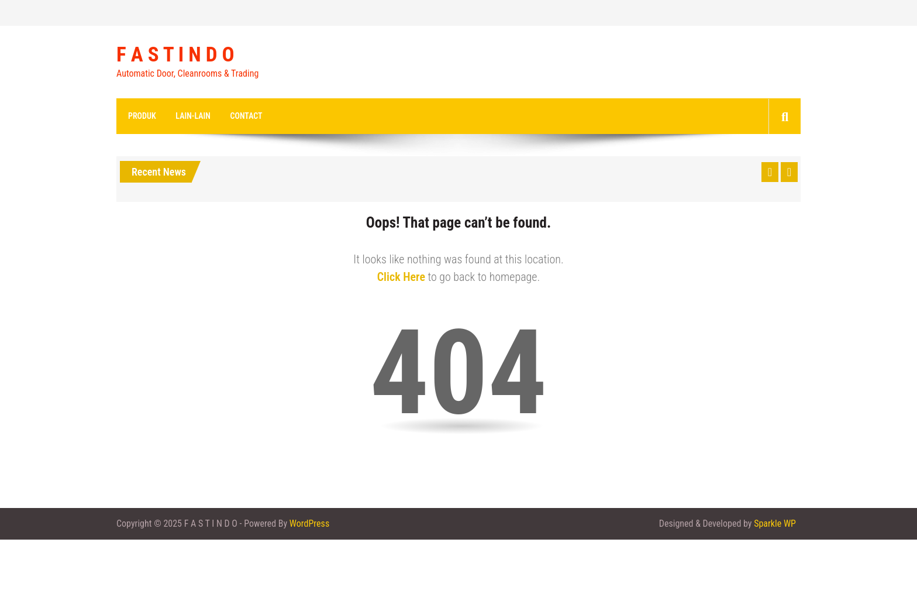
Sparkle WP (775, 523)
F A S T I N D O (175, 55)
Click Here (401, 277)
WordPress (309, 523)
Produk (142, 116)
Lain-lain (193, 116)
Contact (246, 116)
